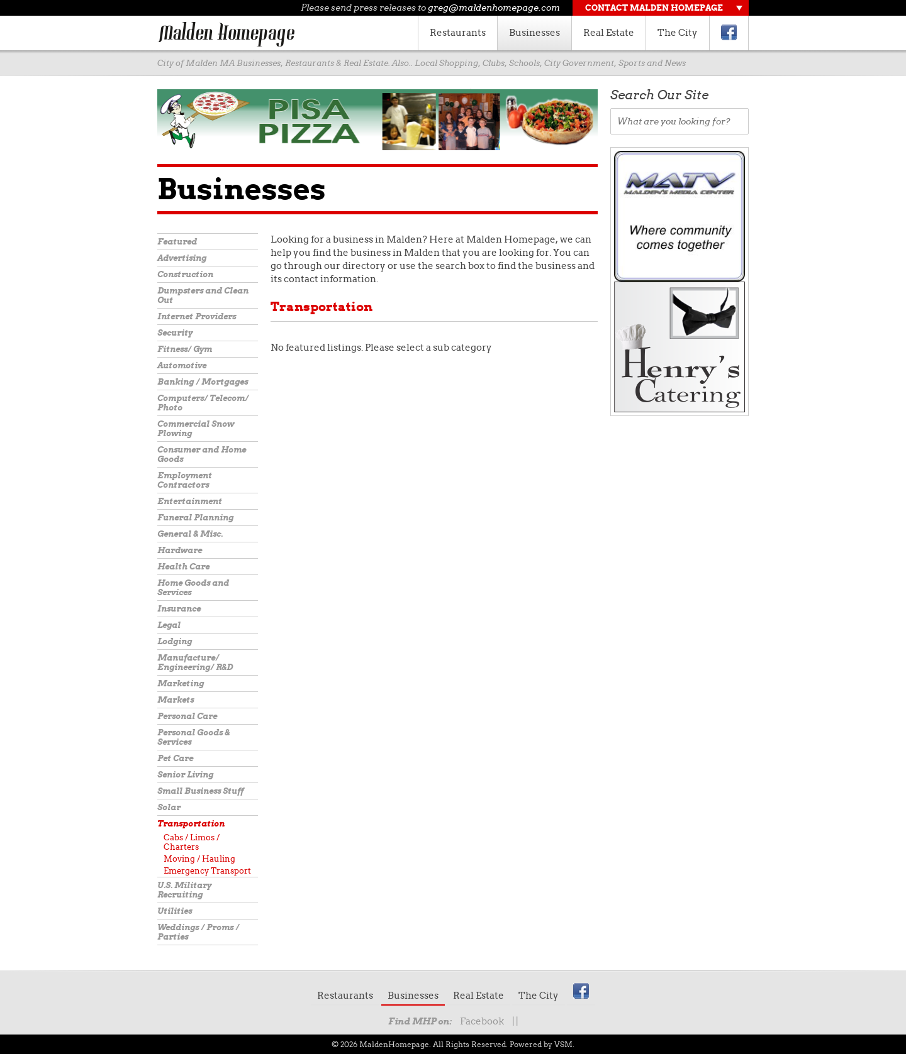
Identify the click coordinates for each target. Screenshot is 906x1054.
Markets (175, 700)
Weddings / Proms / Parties (198, 932)
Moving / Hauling (199, 859)
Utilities (174, 911)
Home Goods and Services (193, 587)
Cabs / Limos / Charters (192, 842)
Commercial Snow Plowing (195, 428)
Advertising (181, 258)
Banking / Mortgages (202, 382)
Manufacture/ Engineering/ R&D (195, 662)
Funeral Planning (195, 517)
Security (175, 333)
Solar (169, 807)
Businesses (534, 32)
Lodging (174, 641)
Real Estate (608, 32)
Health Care (183, 566)
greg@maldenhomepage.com (494, 8)
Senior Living (185, 774)
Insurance (179, 608)
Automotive (181, 365)
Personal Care (187, 716)
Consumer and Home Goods (201, 454)
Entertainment (189, 501)
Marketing (180, 683)
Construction (185, 274)
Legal (169, 625)
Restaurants (458, 32)
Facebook (482, 1021)
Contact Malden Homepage (654, 8)
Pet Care (175, 758)
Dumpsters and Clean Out (203, 295)
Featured (177, 241)
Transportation (191, 823)
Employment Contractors (184, 480)
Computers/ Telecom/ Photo (203, 402)
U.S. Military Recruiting (184, 890)
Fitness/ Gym (184, 349)
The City (677, 32)
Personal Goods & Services (193, 737)
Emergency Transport (207, 871)
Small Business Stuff (200, 791)
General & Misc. (190, 534)
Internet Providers (196, 316)
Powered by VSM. (542, 1044)
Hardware (179, 550)
